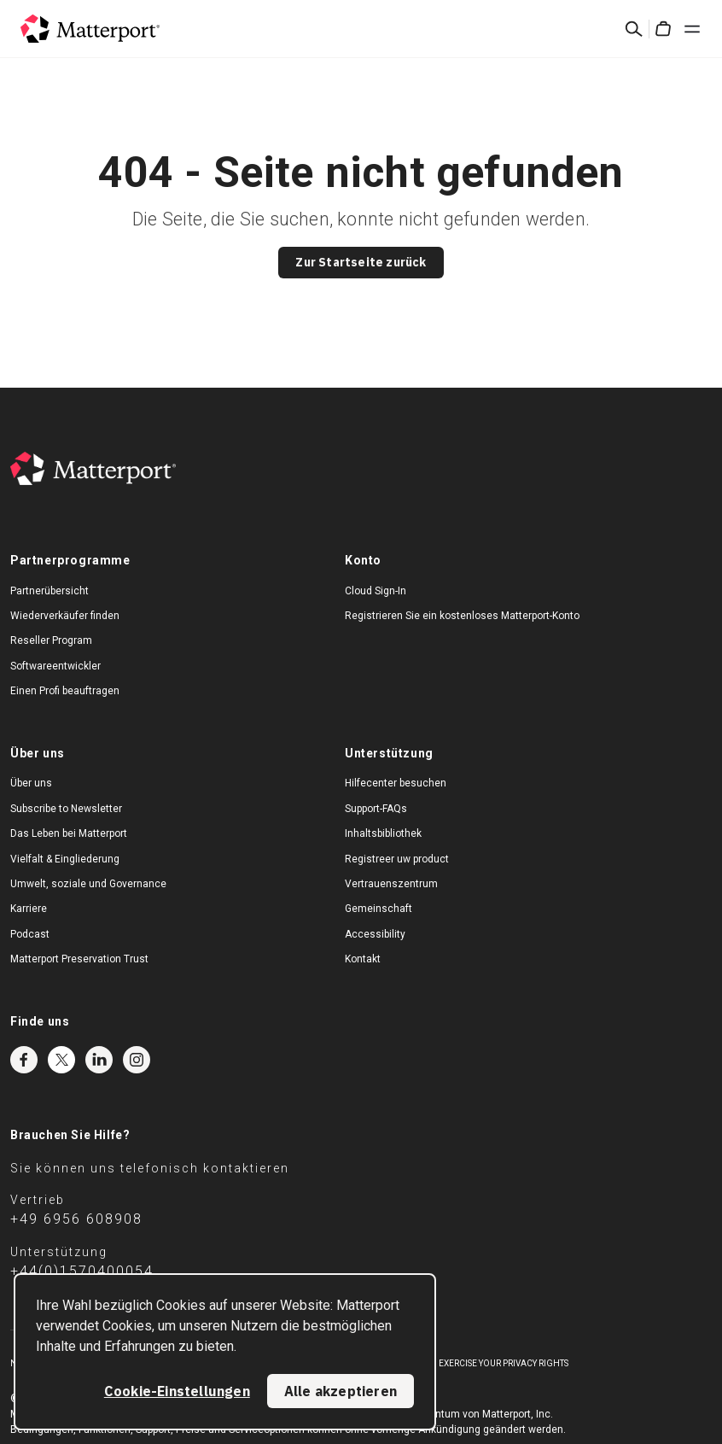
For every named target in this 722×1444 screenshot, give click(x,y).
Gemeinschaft (378, 909)
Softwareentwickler (55, 666)
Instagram (136, 1059)
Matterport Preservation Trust (79, 959)
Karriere (28, 909)
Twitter (61, 1059)
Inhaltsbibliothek (383, 833)
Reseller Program (51, 640)
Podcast (29, 934)
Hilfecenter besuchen (395, 783)
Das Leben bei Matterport (68, 833)
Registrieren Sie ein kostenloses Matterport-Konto (462, 616)
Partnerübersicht (49, 591)
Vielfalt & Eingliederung (64, 859)
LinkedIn (99, 1059)
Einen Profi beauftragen (64, 691)
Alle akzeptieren (340, 1391)
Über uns (31, 783)
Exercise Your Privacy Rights (503, 1363)
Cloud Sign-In (375, 591)
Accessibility (375, 934)
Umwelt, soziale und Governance (88, 884)
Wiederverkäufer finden (64, 616)
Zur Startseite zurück (360, 262)
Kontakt (363, 959)
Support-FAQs (376, 809)
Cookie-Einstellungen (177, 1391)
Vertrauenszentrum (391, 884)
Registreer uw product (397, 859)
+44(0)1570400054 (82, 1271)
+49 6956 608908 (76, 1219)
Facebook (24, 1059)
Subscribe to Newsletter (66, 809)
